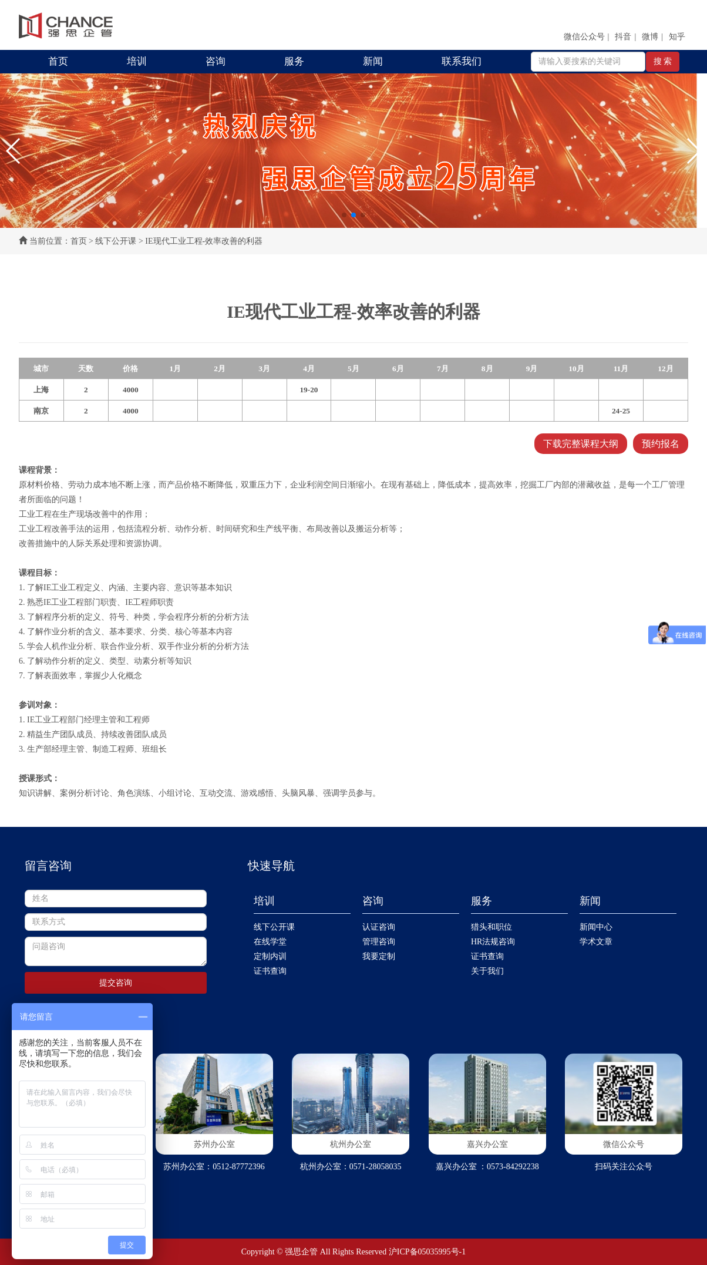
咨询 (215, 61)
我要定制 (378, 956)
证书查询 (270, 971)
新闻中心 (596, 927)
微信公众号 (584, 36)
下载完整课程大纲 (580, 444)
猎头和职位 (491, 927)
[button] (14, 151)
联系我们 (462, 61)
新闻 (373, 61)
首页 (58, 61)
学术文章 (596, 941)
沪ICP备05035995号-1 (427, 1251)
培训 (137, 61)
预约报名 (660, 444)
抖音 (623, 36)
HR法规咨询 (493, 941)
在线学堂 (270, 941)
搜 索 (663, 61)
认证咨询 (378, 927)
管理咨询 (378, 941)
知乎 (677, 36)
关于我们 (487, 971)
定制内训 (270, 956)
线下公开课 (115, 241)
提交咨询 (115, 982)
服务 (294, 61)
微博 (650, 36)
